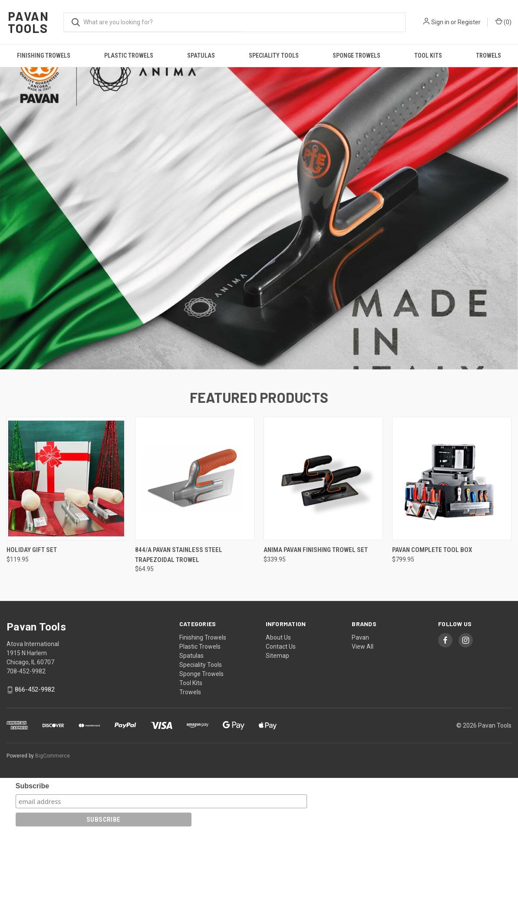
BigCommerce (52, 842)
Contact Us (281, 732)
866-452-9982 (35, 775)
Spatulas (201, 55)
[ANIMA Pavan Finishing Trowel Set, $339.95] (323, 564)
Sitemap (277, 741)
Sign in (440, 22)
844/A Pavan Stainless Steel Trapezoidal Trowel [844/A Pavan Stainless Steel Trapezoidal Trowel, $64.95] (178, 641)
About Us (278, 723)
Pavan (360, 723)
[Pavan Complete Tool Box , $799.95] (452, 564)
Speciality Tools (274, 55)
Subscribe (32, 871)
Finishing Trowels (43, 55)
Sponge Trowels (356, 55)
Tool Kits (428, 55)
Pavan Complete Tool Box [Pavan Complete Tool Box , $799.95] (432, 636)
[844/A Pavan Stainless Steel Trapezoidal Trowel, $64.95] (195, 564)
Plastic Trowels (128, 55)
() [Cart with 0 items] (503, 22)
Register (469, 22)
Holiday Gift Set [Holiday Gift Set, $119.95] (32, 636)
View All (362, 732)
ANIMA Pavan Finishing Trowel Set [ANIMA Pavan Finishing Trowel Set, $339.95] (316, 636)
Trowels (488, 55)
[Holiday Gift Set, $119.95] (66, 564)
